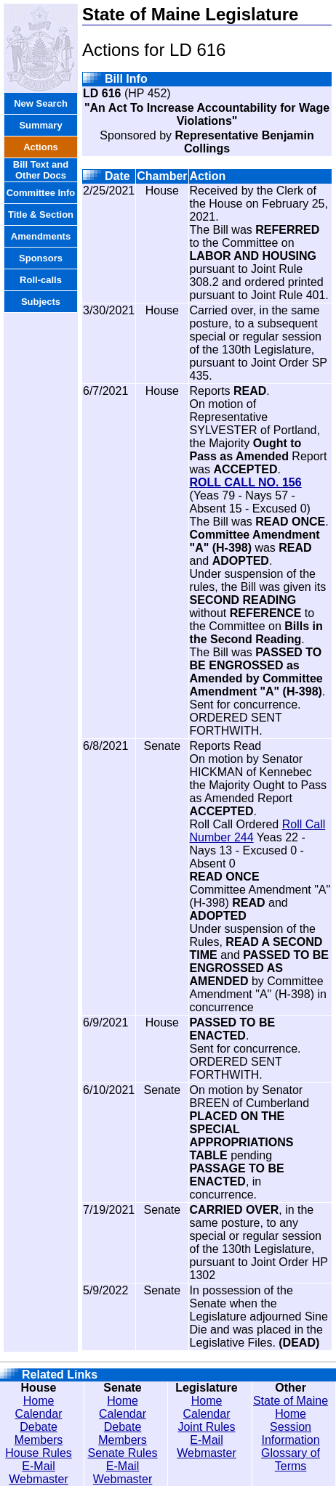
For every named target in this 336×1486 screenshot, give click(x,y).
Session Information (291, 1433)
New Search (41, 103)
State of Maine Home (290, 1407)
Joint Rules (206, 1427)
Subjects (40, 301)
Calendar (39, 1414)
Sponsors (41, 258)
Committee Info (41, 192)
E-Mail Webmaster (38, 1472)
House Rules (38, 1453)
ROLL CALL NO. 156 (246, 482)
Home (39, 1401)
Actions (40, 147)
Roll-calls (41, 279)
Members (39, 1440)
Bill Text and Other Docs (40, 170)
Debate (38, 1427)
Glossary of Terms (290, 1459)
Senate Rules (122, 1453)
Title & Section (40, 214)
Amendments (41, 236)
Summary (40, 125)
